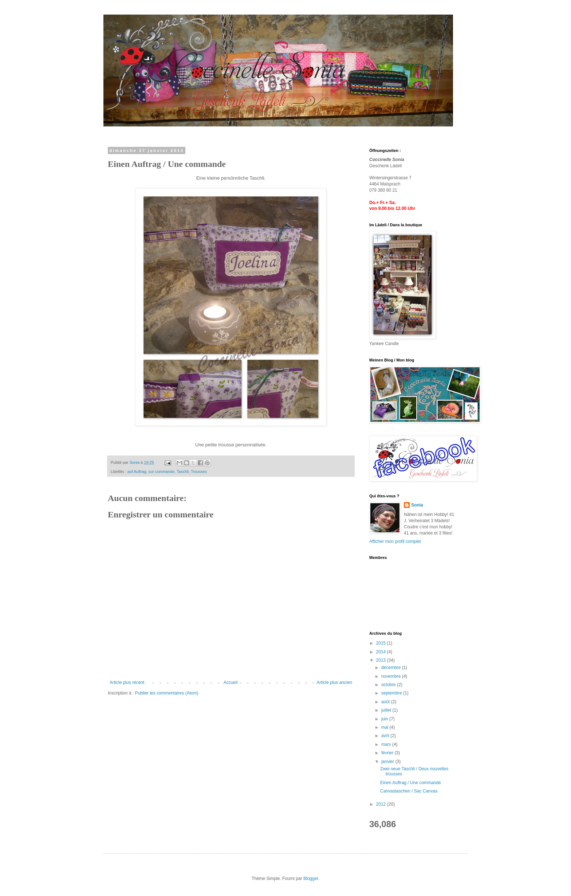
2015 (381, 643)
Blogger (310, 878)
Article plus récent (127, 682)
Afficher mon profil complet (395, 541)
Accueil (231, 682)
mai (385, 727)
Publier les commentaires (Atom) (166, 693)
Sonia (417, 505)
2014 (381, 651)
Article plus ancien (334, 682)
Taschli (183, 471)
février (388, 752)
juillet (387, 710)
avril (385, 735)
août (386, 701)
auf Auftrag (136, 471)
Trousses (199, 471)
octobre (389, 684)
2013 (381, 660)
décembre (391, 667)
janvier (388, 761)
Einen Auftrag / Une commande (410, 782)
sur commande (161, 471)
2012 (381, 804)
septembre (392, 693)
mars (386, 744)
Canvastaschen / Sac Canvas (408, 791)
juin (385, 718)
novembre (391, 676)
